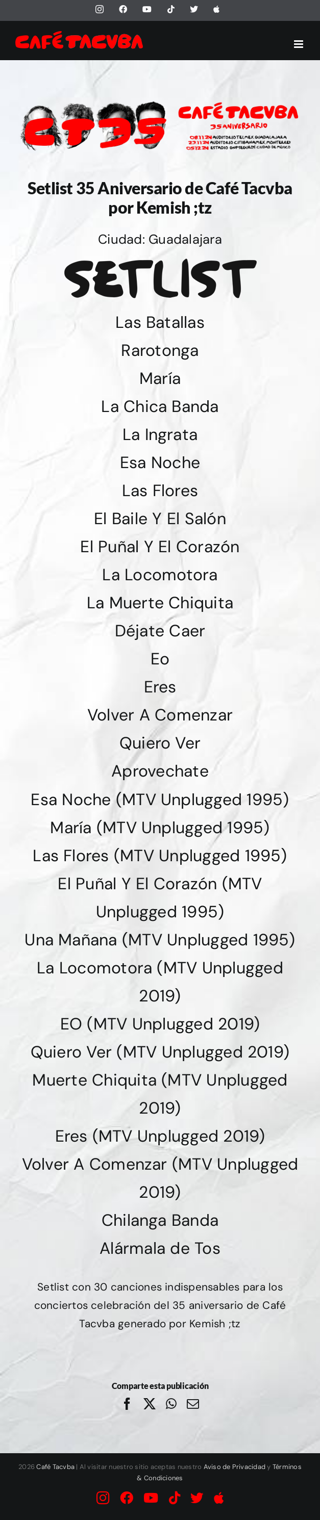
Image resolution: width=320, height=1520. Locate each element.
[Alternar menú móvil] (299, 44)
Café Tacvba (55, 1466)
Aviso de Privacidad (235, 1466)
